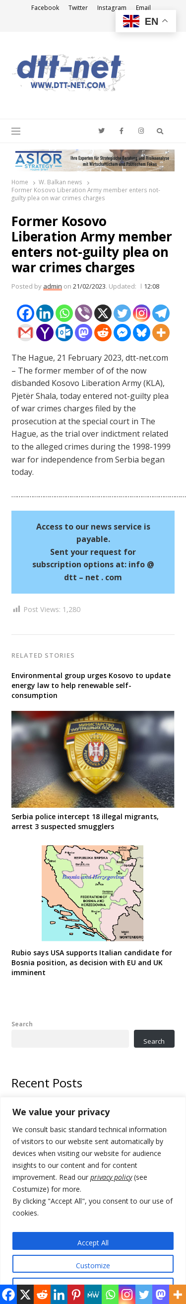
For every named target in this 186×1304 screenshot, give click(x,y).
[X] (103, 313)
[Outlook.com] (64, 332)
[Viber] (83, 313)
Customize (93, 1265)
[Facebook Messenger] (122, 332)
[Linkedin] (45, 313)
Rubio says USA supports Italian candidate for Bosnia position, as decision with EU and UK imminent (91, 962)
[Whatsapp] (64, 313)
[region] (93, 1200)
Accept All (93, 1242)
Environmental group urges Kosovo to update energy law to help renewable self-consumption (91, 685)
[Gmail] (25, 332)
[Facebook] (25, 313)
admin (52, 286)
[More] (161, 332)
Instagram (111, 7)
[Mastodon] (83, 332)
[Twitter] (122, 313)
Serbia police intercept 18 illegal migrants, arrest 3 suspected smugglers (85, 821)
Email (143, 7)
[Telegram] (161, 313)
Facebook (45, 7)
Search (22, 1024)
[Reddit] (103, 332)
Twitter (78, 7)
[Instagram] (141, 313)
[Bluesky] (141, 332)
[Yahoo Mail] (45, 332)
